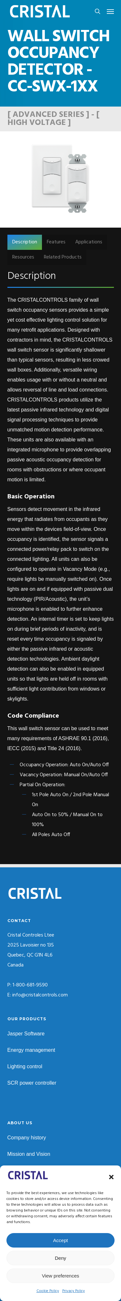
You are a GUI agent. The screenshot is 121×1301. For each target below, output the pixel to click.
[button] (111, 1177)
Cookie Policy (47, 1291)
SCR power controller (31, 1083)
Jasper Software (26, 1033)
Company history (26, 1137)
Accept (60, 1240)
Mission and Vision (28, 1154)
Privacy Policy (73, 1291)
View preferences (60, 1275)
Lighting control (25, 1066)
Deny (60, 1258)
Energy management (31, 1050)
